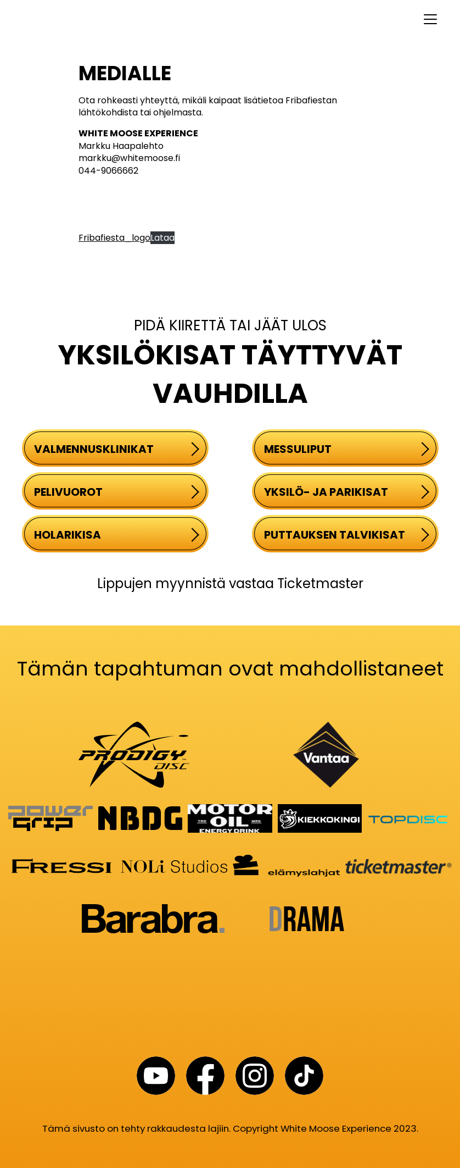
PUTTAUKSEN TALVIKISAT (346, 535)
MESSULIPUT (346, 449)
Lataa (162, 237)
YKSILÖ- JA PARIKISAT (346, 492)
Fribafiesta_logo (114, 237)
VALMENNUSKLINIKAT (116, 449)
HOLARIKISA (116, 535)
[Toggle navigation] (230, 19)
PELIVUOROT (116, 492)
